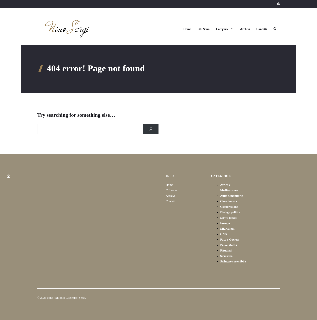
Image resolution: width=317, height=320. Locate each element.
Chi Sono (203, 29)
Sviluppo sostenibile (233, 261)
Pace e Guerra (229, 239)
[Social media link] (278, 3)
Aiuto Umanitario (231, 195)
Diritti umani (228, 217)
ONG (223, 234)
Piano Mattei (228, 245)
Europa (225, 223)
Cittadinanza (228, 201)
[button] (275, 29)
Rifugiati (226, 250)
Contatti (261, 29)
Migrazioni (227, 228)
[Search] (150, 129)
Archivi (245, 29)
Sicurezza (226, 256)
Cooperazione (229, 206)
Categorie (226, 29)
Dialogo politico (230, 212)
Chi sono (171, 190)
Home (187, 29)
